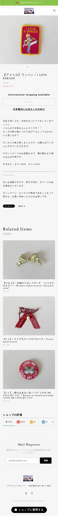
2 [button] (29, 66)
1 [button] (27, 66)
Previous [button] (4, 39)
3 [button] (31, 66)
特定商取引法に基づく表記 (40, 486)
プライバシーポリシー (16, 486)
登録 (46, 460)
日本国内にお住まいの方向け (29, 109)
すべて (9, 422)
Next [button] (53, 39)
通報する (22, 206)
